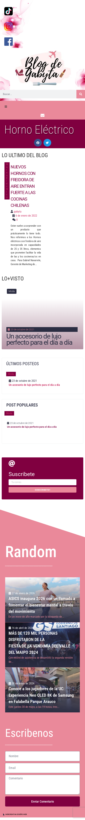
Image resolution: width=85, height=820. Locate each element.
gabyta (17, 211)
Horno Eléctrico (7, 181)
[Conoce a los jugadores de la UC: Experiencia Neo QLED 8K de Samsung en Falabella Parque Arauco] (42, 689)
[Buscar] (80, 94)
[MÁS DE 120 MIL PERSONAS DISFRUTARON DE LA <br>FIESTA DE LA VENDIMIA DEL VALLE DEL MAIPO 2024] (42, 644)
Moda (12, 291)
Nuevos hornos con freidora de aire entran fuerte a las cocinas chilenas (23, 186)
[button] (38, 143)
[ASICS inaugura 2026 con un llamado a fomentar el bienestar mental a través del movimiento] (42, 599)
